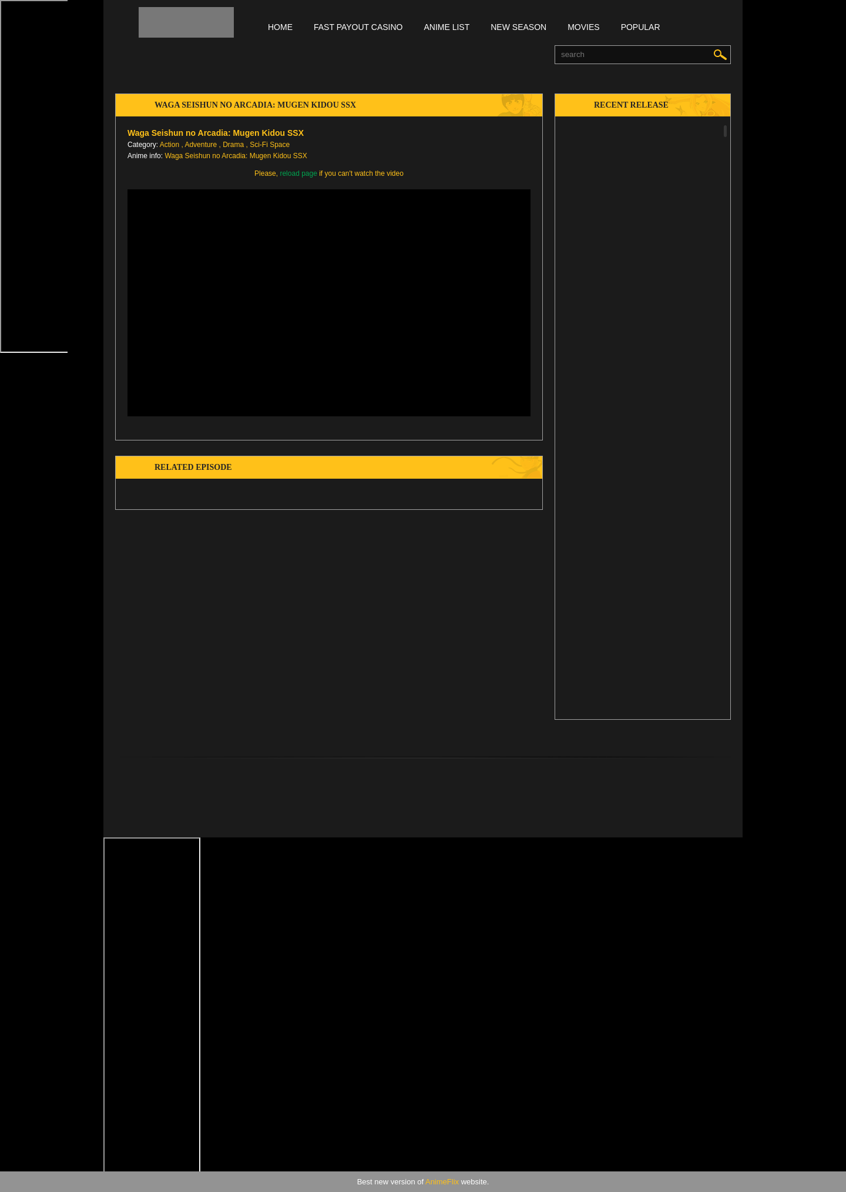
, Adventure (199, 145)
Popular (640, 27)
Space (280, 145)
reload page (298, 173)
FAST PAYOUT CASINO (358, 27)
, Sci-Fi (257, 145)
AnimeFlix (442, 1181)
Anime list (446, 27)
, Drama (231, 145)
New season (518, 27)
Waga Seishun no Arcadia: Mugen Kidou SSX (235, 156)
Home (280, 27)
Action (169, 145)
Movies (583, 27)
